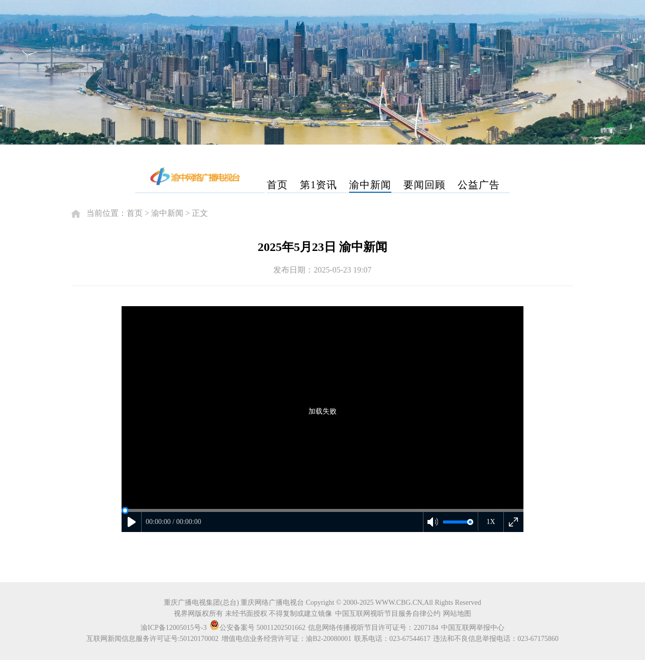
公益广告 (479, 184)
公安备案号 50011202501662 (258, 627)
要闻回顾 (424, 184)
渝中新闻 (370, 184)
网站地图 (457, 613)
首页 (277, 184)
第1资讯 (318, 184)
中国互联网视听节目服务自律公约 (388, 613)
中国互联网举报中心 (472, 627)
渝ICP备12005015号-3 (173, 627)
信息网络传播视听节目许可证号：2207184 (373, 627)
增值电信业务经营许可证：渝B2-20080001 (287, 638)
